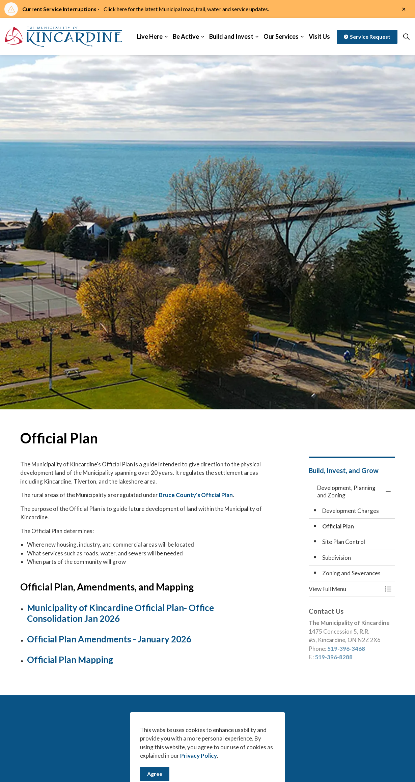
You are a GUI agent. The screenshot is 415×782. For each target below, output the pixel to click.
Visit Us (319, 36)
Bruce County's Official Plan (196, 494)
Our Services (281, 36)
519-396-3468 (346, 648)
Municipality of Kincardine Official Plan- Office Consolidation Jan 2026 (120, 613)
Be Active (186, 36)
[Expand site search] (406, 36)
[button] (345, 589)
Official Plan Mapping (70, 659)
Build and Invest (231, 36)
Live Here (150, 36)
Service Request (367, 37)
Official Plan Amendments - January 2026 (109, 639)
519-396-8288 (334, 657)
